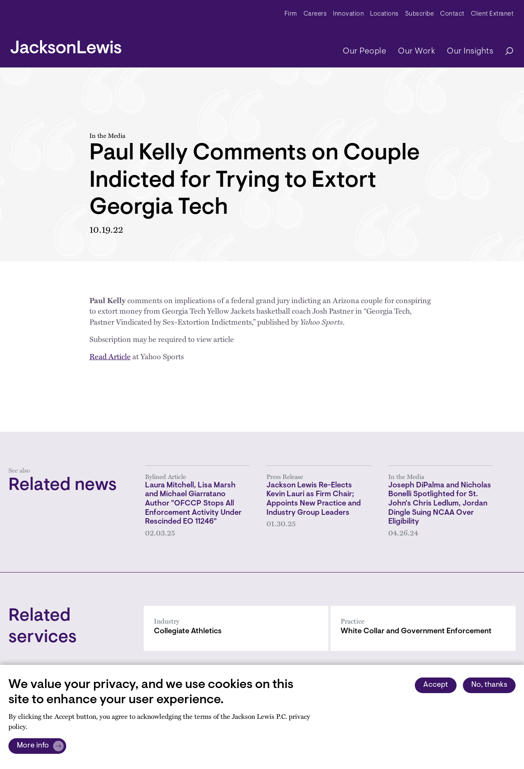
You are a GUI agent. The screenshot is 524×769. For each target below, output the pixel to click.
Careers (315, 14)
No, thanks (489, 685)
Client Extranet (492, 14)
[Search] (505, 51)
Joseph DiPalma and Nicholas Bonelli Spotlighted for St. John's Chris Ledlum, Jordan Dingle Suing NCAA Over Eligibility (439, 504)
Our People (364, 51)
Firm (291, 14)
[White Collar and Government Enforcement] (423, 628)
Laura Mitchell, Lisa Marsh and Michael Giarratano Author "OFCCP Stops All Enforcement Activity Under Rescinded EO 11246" (193, 504)
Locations (384, 14)
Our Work (416, 51)
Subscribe (419, 14)
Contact (452, 14)
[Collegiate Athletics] (236, 628)
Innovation (348, 14)
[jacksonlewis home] (66, 44)
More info (33, 746)
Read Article (110, 356)
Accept (435, 685)
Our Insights (470, 51)
